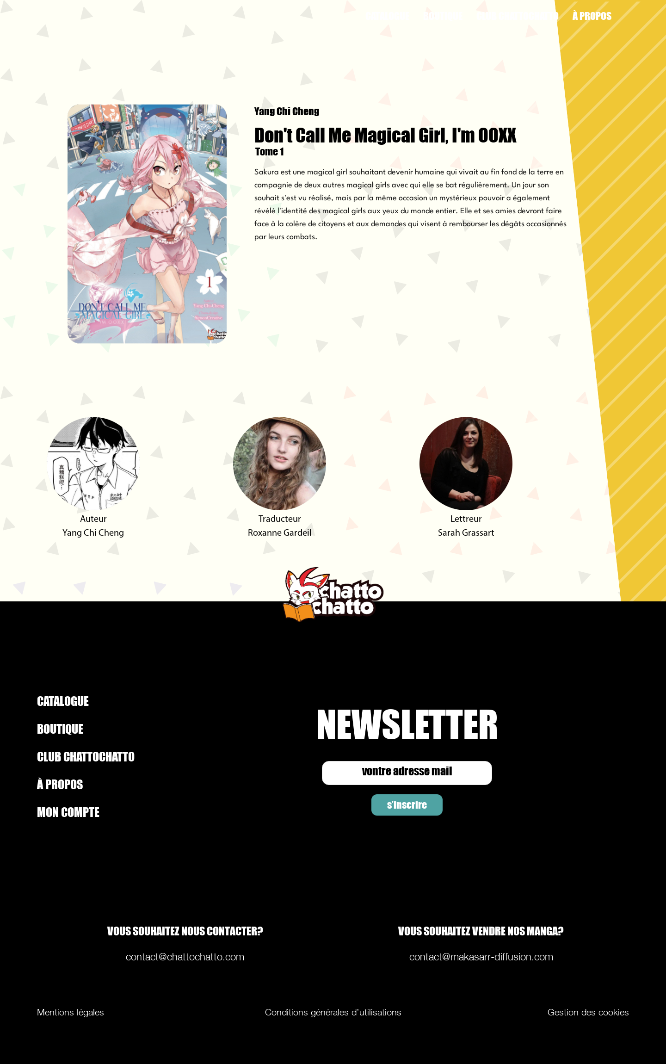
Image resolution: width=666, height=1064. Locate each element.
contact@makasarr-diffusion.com (481, 956)
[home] (110, 16)
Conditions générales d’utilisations (333, 1012)
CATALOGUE (387, 16)
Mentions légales (70, 1012)
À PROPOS (592, 16)
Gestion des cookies (588, 1012)
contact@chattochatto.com (185, 956)
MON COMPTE (68, 812)
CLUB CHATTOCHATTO (517, 16)
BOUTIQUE (442, 16)
